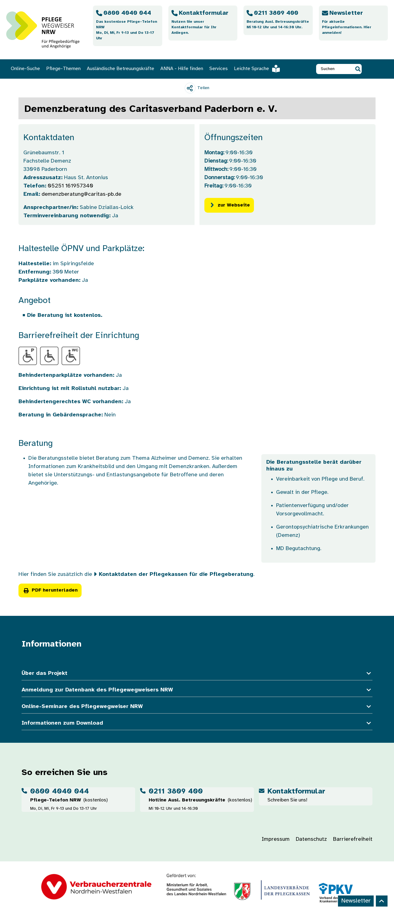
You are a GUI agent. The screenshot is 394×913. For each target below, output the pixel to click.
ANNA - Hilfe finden (181, 68)
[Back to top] (382, 901)
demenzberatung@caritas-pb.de (81, 194)
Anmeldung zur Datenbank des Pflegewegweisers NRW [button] (197, 690)
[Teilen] (197, 88)
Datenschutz (311, 839)
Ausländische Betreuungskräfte (120, 68)
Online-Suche (25, 68)
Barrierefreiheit (352, 839)
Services (218, 68)
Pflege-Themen (63, 68)
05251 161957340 (70, 186)
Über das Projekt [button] (197, 673)
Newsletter (356, 901)
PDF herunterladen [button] (50, 590)
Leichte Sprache (257, 69)
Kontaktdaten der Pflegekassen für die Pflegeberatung (176, 574)
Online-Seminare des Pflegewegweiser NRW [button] (197, 706)
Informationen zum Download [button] (197, 723)
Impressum (276, 839)
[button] (358, 69)
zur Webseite (229, 205)
